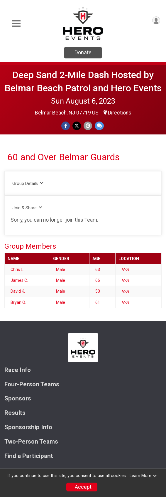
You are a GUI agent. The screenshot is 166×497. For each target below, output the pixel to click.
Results (15, 413)
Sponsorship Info (28, 427)
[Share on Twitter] (76, 126)
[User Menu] (156, 20)
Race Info (17, 370)
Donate (83, 52)
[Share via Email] (88, 126)
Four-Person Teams (31, 384)
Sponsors (17, 398)
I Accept (82, 487)
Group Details (28, 183)
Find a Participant (28, 456)
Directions (119, 113)
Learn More (143, 475)
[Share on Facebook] (65, 126)
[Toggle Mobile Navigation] (16, 24)
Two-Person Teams (31, 441)
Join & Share (27, 207)
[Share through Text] (99, 126)
